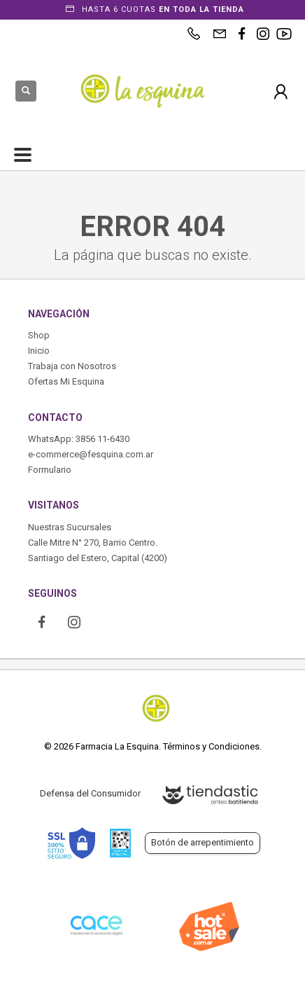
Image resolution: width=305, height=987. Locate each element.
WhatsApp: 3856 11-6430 (78, 439)
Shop (39, 335)
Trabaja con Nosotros (72, 366)
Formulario (49, 469)
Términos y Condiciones (211, 746)
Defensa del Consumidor (90, 793)
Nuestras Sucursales (69, 527)
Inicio (39, 350)
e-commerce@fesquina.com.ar (90, 454)
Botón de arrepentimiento (202, 842)
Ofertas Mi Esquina (66, 381)
